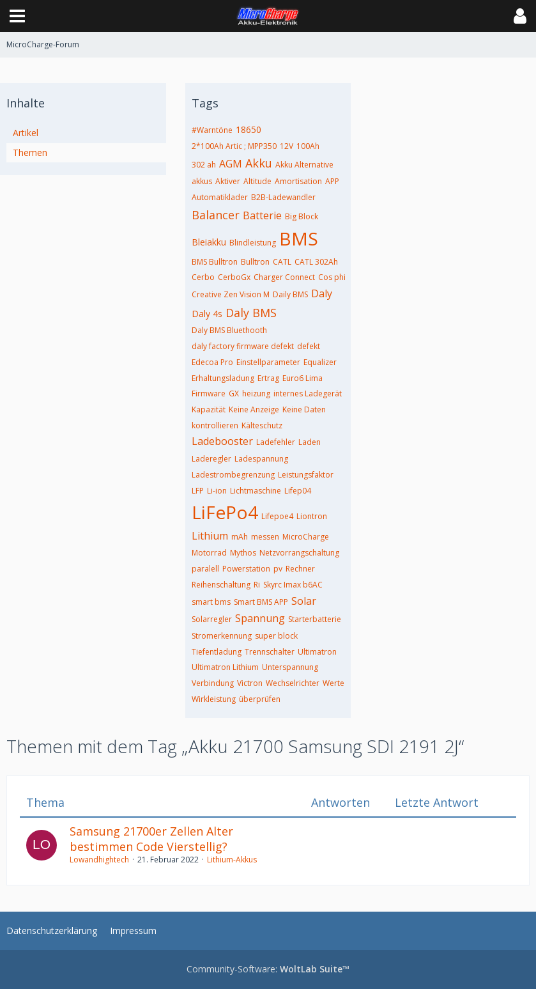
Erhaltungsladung (223, 378)
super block (276, 635)
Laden (309, 442)
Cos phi (332, 277)
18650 (248, 129)
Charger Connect (284, 277)
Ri (257, 584)
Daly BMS (251, 312)
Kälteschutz (261, 425)
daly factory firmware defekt (243, 346)
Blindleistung (252, 242)
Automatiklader (220, 197)
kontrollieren (215, 425)
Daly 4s (207, 314)
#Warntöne (212, 130)
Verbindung (213, 683)
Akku (258, 163)
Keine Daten (304, 409)
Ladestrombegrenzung (233, 474)
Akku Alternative (304, 164)
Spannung (260, 618)
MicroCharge (305, 536)
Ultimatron (317, 651)
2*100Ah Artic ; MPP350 (234, 146)
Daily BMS (290, 294)
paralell (205, 568)
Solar (303, 601)
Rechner (300, 568)
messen (265, 536)
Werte (333, 683)
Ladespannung (261, 458)
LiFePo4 (225, 512)
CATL (282, 261)
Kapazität (209, 409)
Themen (30, 152)
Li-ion (217, 490)
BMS (298, 238)
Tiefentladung (216, 651)
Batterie (262, 215)
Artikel (25, 133)
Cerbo (203, 277)
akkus (202, 181)
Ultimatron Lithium (225, 667)
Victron (250, 683)
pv (277, 568)
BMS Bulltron (215, 261)
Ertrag (268, 378)
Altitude (257, 181)
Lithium (210, 536)
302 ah (204, 164)
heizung (256, 393)
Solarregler (212, 619)
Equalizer (320, 362)
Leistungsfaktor (305, 474)
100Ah (307, 146)
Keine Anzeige (254, 409)
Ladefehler (275, 442)
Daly (321, 293)
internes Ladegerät (307, 393)
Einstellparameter (268, 362)
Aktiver (227, 181)
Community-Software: (268, 969)
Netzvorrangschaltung (299, 552)
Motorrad (209, 552)
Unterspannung (290, 667)
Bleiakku (209, 242)
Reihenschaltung (221, 584)
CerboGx (234, 277)
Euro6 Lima (302, 378)
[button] (17, 16)
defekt (308, 346)
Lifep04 (297, 490)
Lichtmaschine (255, 490)
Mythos (243, 552)
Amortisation (298, 181)
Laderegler (211, 458)
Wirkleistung (214, 699)
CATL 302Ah (316, 261)
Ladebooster (222, 441)
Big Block (301, 216)
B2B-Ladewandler (283, 197)
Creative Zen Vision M (231, 294)
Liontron (311, 516)
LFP (198, 490)
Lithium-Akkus (232, 859)
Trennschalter (270, 651)
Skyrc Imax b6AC (293, 584)
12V (286, 146)
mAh (239, 536)
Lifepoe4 (277, 516)
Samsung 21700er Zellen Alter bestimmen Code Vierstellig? (151, 838)
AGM (230, 164)
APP (332, 181)
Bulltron (255, 261)
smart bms (211, 601)
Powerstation (246, 568)
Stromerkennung (222, 635)
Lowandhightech (99, 859)
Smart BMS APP (261, 601)
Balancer (216, 214)
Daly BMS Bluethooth (229, 330)
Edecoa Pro (212, 362)
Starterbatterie (314, 619)
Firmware (209, 393)
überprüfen (259, 699)
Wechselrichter (292, 683)
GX (234, 393)
